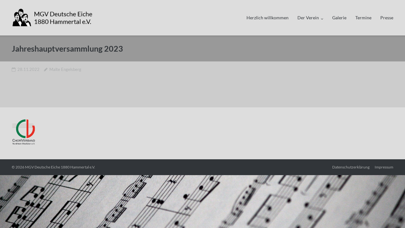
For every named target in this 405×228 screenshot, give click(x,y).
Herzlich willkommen (267, 17)
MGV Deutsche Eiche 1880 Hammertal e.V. (60, 167)
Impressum (384, 167)
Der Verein (308, 17)
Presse (386, 17)
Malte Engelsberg (65, 69)
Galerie (339, 17)
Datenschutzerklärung (351, 167)
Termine (363, 17)
